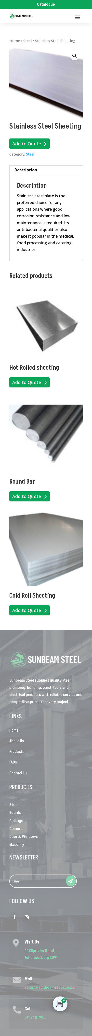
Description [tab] (25, 170)
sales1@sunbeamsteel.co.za (49, 988)
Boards (15, 813)
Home (14, 40)
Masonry (16, 845)
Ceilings (16, 821)
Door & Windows (23, 837)
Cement (16, 829)
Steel (27, 40)
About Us (16, 741)
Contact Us (18, 773)
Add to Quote (26, 144)
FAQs (13, 762)
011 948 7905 (35, 1018)
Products (16, 751)
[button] (74, 55)
